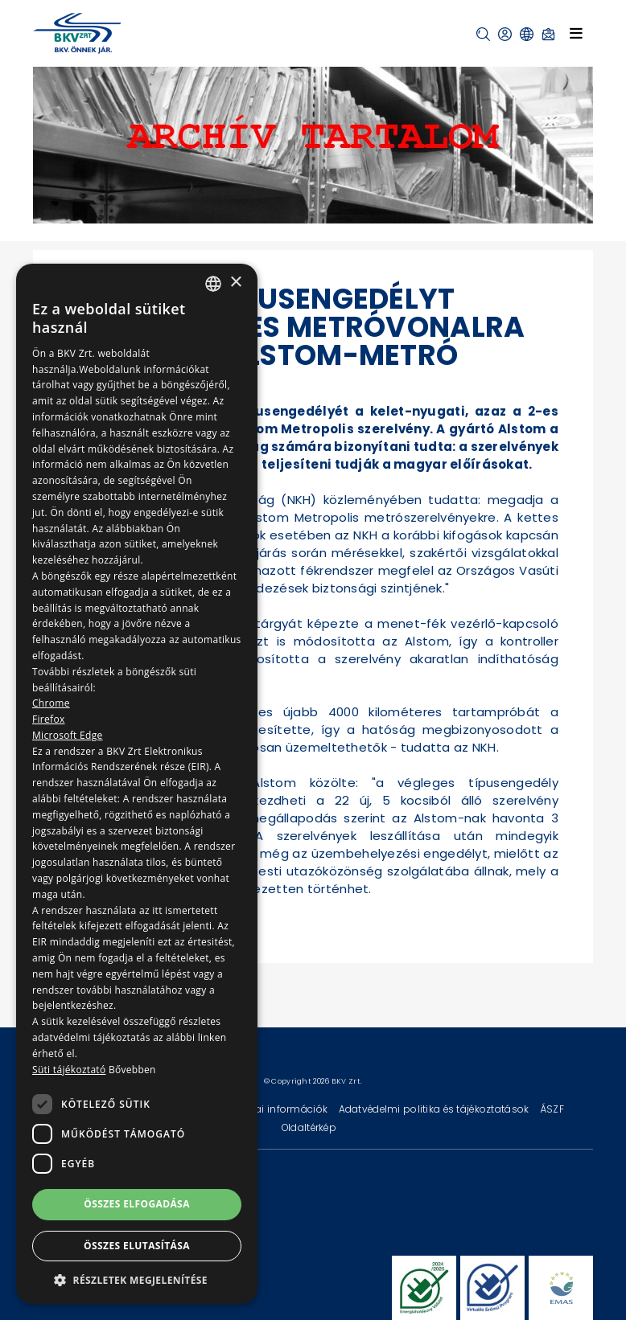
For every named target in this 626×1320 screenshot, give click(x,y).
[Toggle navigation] (576, 33)
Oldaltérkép (309, 1127)
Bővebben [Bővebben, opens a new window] (132, 1069)
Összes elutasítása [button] (137, 1245)
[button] (483, 34)
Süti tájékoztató (68, 1069)
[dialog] (136, 784)
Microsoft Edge (67, 735)
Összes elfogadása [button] (137, 1204)
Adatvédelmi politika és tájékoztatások (435, 1109)
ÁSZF (552, 1109)
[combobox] (213, 284)
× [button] (235, 283)
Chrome (51, 703)
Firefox (48, 719)
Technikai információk (273, 1109)
